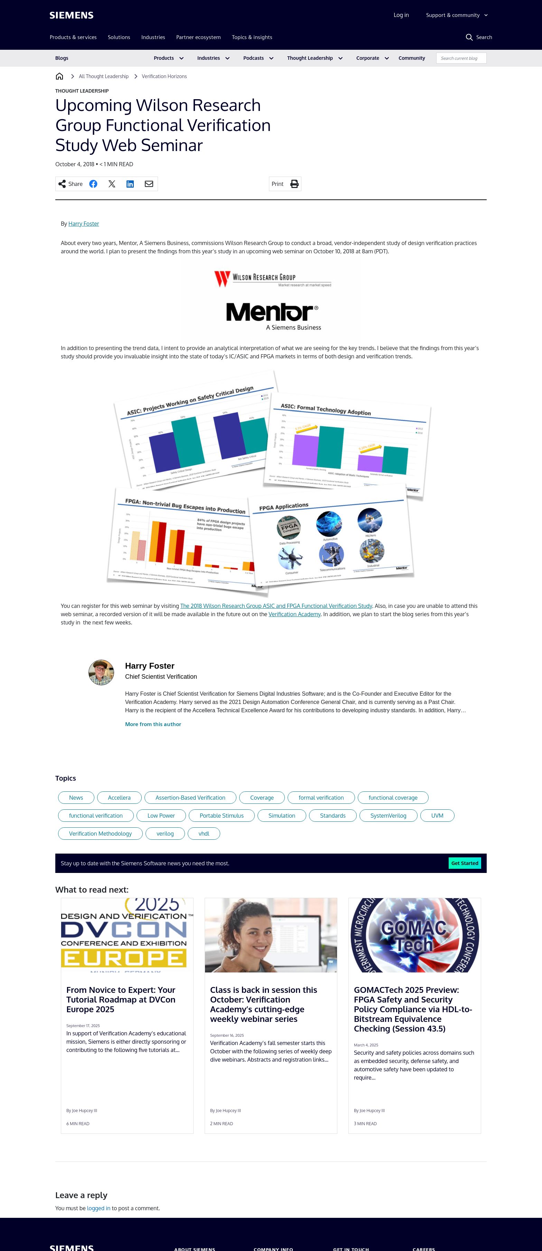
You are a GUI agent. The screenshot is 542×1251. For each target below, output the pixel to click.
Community (412, 58)
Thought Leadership (310, 58)
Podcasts (253, 58)
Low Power (161, 815)
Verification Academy (294, 614)
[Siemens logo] (71, 15)
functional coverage (393, 797)
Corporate (367, 58)
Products (164, 58)
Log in (401, 14)
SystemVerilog (388, 815)
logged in (99, 1208)
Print (277, 183)
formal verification (321, 797)
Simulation (282, 815)
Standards (333, 815)
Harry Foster (83, 223)
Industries (208, 58)
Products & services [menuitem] (73, 37)
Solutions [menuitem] (119, 37)
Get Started (464, 863)
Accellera (119, 797)
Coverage (262, 797)
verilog (165, 833)
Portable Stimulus (222, 815)
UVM (437, 815)
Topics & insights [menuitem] (252, 37)
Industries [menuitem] (153, 37)
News (76, 797)
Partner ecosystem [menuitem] (198, 37)
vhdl (204, 833)
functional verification (96, 815)
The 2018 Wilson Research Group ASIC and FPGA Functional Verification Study (276, 605)
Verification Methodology (100, 833)
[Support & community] (457, 15)
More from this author (153, 724)
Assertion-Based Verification (190, 797)
